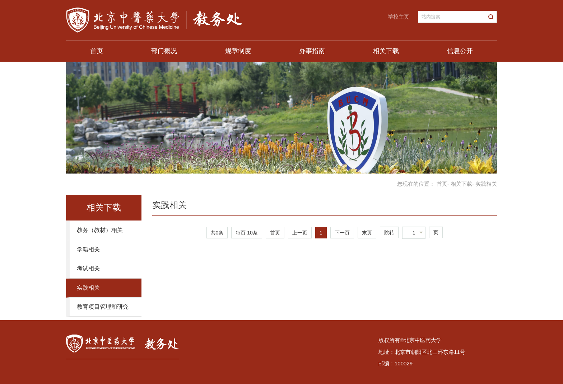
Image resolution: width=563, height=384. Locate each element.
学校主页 (398, 17)
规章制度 (238, 50)
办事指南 (312, 50)
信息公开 (460, 50)
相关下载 (386, 50)
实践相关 (88, 288)
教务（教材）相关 (100, 230)
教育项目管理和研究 (103, 307)
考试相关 (88, 268)
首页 (96, 50)
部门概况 (164, 50)
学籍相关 (88, 249)
